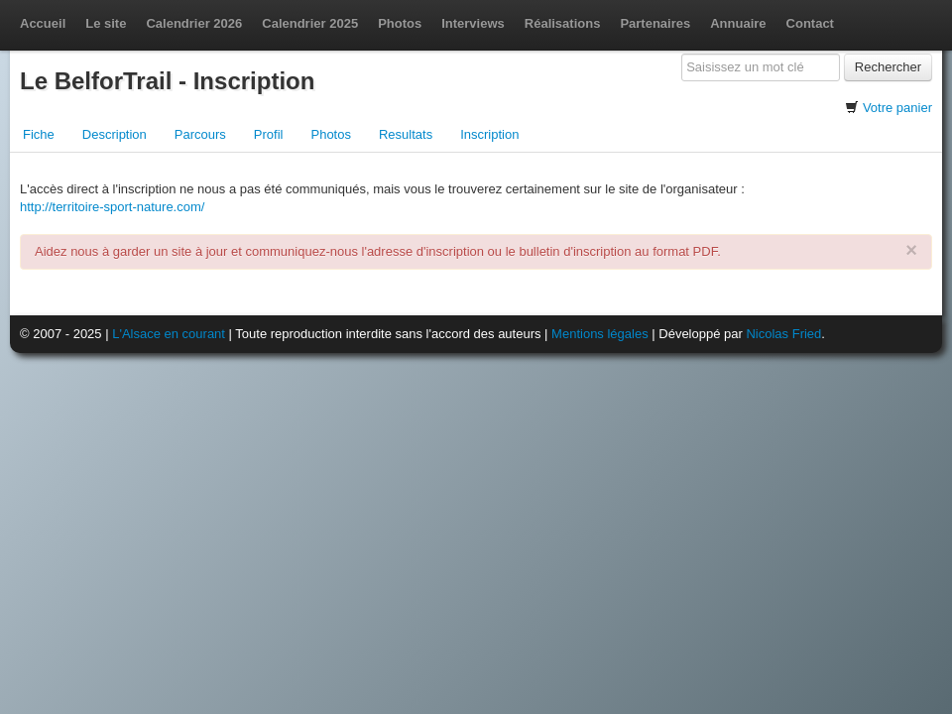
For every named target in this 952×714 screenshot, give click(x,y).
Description (114, 134)
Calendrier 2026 (194, 23)
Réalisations (563, 23)
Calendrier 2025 (310, 23)
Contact (810, 23)
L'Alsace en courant (168, 333)
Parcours (200, 134)
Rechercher (888, 67)
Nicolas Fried (783, 333)
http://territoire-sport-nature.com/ (112, 206)
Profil (269, 134)
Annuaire (738, 23)
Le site (105, 23)
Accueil (42, 23)
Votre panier (897, 107)
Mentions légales (600, 333)
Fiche (39, 134)
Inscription (489, 134)
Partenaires (655, 23)
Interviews (473, 23)
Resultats (405, 134)
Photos (399, 23)
